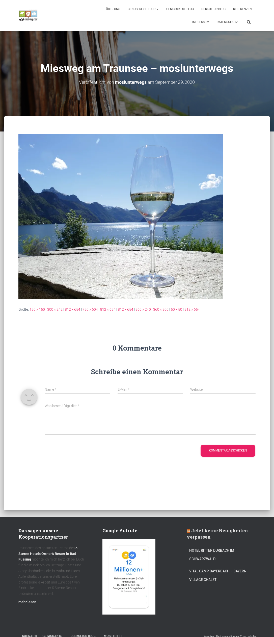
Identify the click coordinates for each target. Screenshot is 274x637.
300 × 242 (55, 309)
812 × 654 (72, 309)
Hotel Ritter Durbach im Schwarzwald (211, 554)
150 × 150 (37, 309)
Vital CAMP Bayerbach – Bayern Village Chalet (217, 575)
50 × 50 (176, 309)
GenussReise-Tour (143, 9)
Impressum (200, 22)
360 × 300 (161, 309)
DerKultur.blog (213, 9)
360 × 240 (143, 309)
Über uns (113, 9)
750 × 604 (90, 309)
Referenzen (242, 9)
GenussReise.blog (180, 9)
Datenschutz (227, 22)
